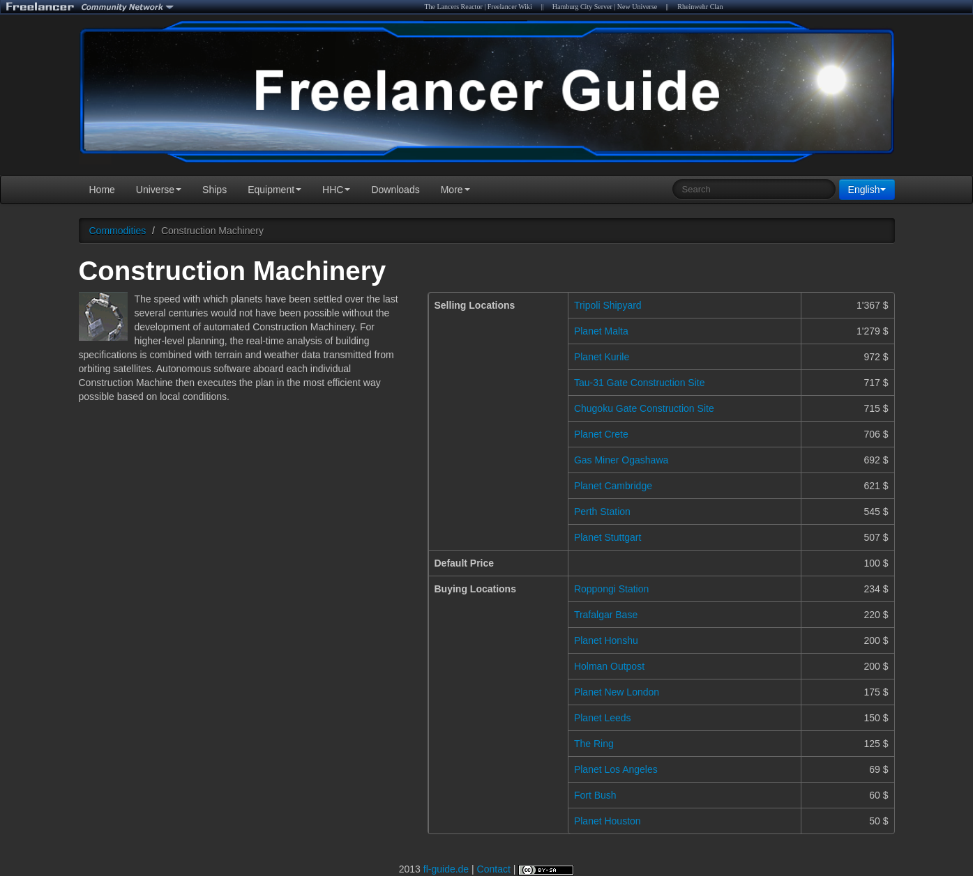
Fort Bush (595, 795)
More (455, 189)
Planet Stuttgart (608, 537)
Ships (214, 189)
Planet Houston (607, 821)
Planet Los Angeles (616, 769)
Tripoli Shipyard (608, 305)
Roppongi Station (611, 588)
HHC (336, 189)
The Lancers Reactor (453, 6)
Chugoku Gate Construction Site (644, 408)
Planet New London (616, 692)
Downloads (395, 189)
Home (102, 189)
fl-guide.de (446, 869)
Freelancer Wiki (510, 6)
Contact (494, 869)
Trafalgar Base (606, 614)
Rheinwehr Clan (700, 6)
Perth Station (602, 511)
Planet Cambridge (613, 485)
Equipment (274, 189)
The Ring (594, 743)
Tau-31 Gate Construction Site (639, 382)
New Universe (637, 6)
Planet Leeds (602, 717)
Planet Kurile (601, 356)
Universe (158, 189)
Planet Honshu (606, 640)
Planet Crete (601, 434)
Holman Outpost (609, 666)
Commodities (117, 230)
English (867, 189)
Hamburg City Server (582, 6)
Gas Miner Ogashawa (621, 460)
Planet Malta (601, 331)
